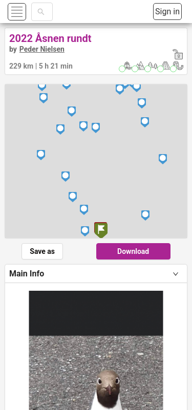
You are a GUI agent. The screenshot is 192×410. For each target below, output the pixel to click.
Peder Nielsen (42, 49)
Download (133, 251)
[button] (29, 11)
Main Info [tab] (26, 273)
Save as (42, 251)
